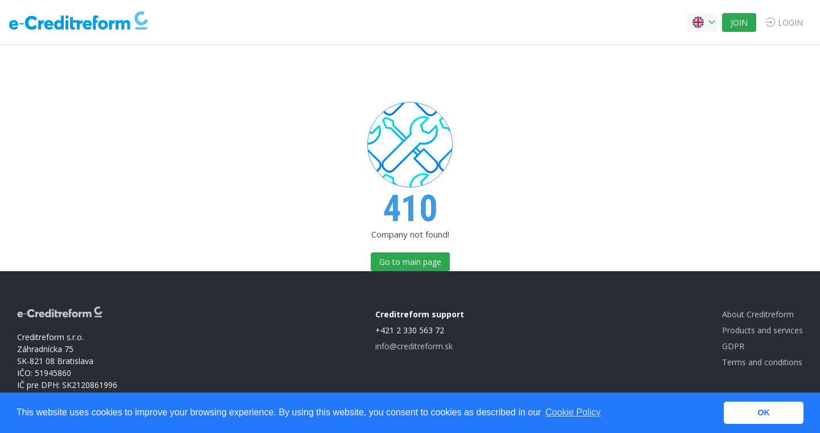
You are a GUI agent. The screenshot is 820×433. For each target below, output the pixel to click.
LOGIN (790, 22)
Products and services (762, 330)
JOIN (739, 22)
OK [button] (763, 412)
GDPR (733, 346)
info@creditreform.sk (414, 346)
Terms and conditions (762, 362)
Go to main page (410, 261)
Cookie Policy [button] (573, 412)
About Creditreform (758, 314)
